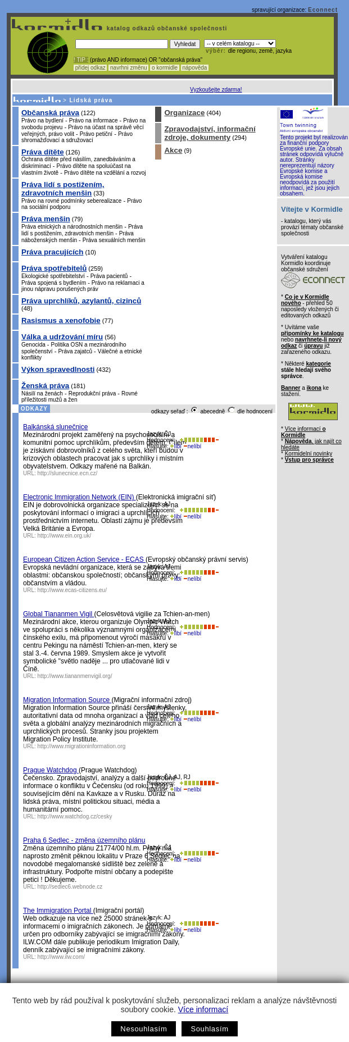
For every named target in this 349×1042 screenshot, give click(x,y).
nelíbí (192, 446)
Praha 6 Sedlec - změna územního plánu (84, 840)
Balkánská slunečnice (55, 427)
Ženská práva (45, 385)
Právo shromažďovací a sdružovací (77, 137)
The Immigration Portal (58, 910)
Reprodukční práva (92, 393)
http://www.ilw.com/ (61, 957)
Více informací (203, 1009)
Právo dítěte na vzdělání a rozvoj (105, 173)
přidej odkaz (90, 68)
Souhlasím (209, 1029)
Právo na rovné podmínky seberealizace (71, 201)
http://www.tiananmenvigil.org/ (75, 676)
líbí (176, 446)
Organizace (184, 112)
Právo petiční (96, 134)
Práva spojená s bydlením (53, 283)
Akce (173, 150)
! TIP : (81, 60)
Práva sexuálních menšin (114, 240)
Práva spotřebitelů (54, 268)
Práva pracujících (52, 252)
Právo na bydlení (42, 120)
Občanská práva (50, 112)
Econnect (323, 10)
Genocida (33, 345)
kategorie (318, 364)
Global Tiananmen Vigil (58, 614)
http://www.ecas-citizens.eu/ (72, 590)
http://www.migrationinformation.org (82, 746)
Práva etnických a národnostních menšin (72, 227)
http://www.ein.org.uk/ (65, 536)
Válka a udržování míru (62, 337)
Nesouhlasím (143, 1029)
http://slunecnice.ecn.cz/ (68, 473)
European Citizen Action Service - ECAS (84, 559)
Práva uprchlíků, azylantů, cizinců (81, 301)
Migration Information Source (67, 700)
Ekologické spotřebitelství (53, 276)
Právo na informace (93, 120)
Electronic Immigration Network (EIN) (79, 497)
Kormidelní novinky (308, 454)
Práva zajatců (75, 351)
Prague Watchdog (51, 770)
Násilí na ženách (42, 393)
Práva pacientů (109, 276)
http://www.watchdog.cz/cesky (75, 816)
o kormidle (164, 68)
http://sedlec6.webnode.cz (70, 887)
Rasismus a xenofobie (61, 320)
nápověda (195, 68)
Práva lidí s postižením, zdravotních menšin (62, 188)
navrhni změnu (128, 68)
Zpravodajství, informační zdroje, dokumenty (209, 133)
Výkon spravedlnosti (57, 369)
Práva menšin (45, 219)
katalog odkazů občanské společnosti (166, 28)
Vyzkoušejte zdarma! (216, 90)
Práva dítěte (42, 152)
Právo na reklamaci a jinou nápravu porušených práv (82, 286)
